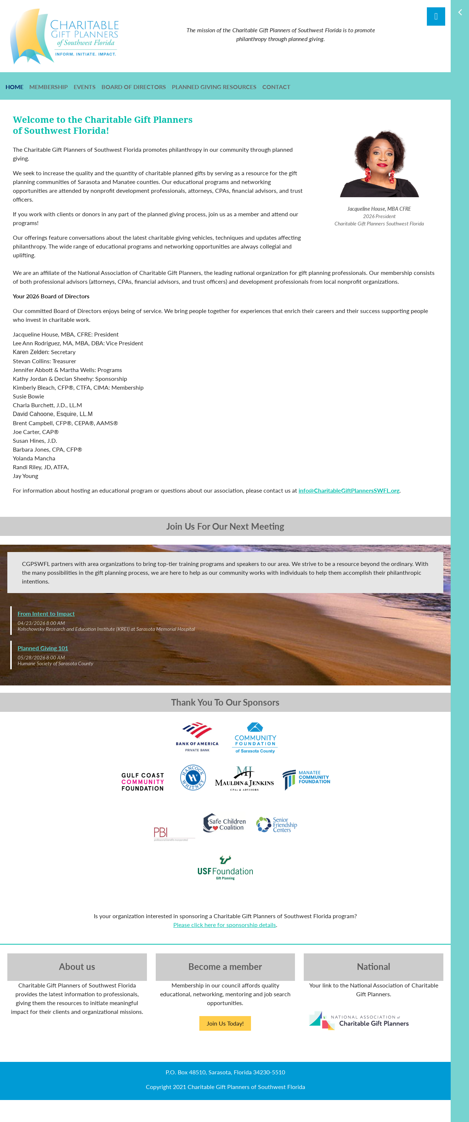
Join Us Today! (225, 1023)
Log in (436, 16)
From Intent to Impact (46, 613)
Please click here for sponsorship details (224, 924)
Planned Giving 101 (43, 647)
